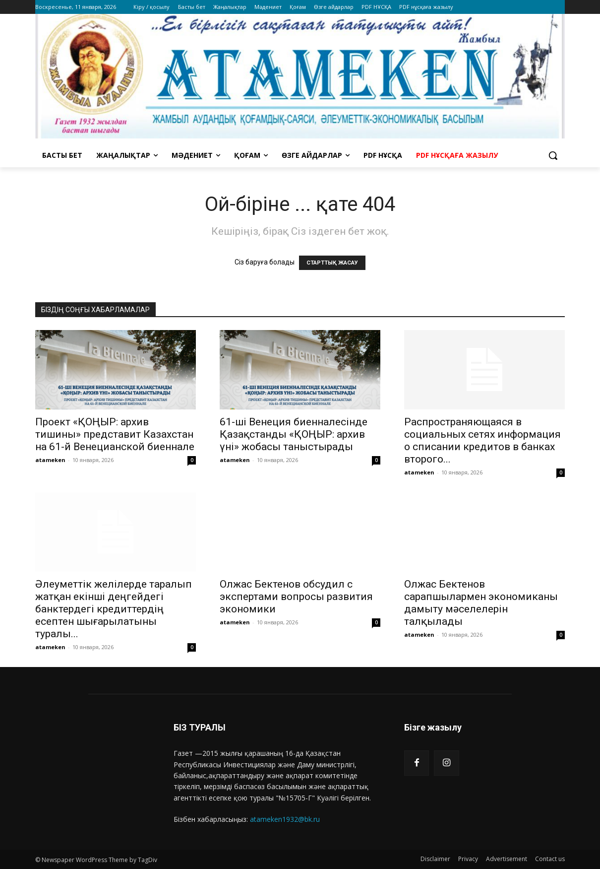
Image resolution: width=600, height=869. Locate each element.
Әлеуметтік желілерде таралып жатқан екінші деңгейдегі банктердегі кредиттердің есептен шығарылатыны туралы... (113, 609)
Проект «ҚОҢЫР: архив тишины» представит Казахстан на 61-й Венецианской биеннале (114, 434)
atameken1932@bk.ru (285, 819)
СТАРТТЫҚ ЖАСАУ (332, 263)
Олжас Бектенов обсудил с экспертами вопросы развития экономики (296, 596)
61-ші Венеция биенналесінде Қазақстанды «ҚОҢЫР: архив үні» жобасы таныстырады (293, 434)
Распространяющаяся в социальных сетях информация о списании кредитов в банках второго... (482, 440)
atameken (50, 460)
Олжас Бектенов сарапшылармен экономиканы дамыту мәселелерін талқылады (481, 602)
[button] (553, 155)
